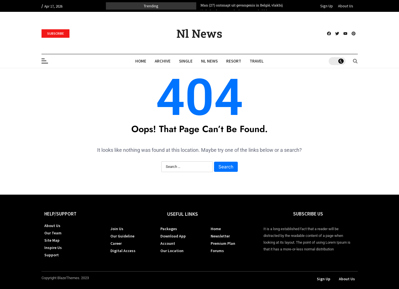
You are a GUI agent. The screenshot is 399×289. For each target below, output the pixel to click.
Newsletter (220, 236)
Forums (217, 250)
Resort (233, 61)
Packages (168, 228)
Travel (257, 61)
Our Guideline (122, 236)
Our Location (172, 250)
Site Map (52, 240)
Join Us (116, 228)
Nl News (199, 33)
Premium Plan (223, 243)
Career (116, 243)
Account (167, 243)
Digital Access (123, 250)
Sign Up (326, 5)
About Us (345, 5)
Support (51, 254)
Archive (163, 61)
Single (186, 61)
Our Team (53, 232)
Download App (173, 236)
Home (140, 61)
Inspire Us (53, 247)
